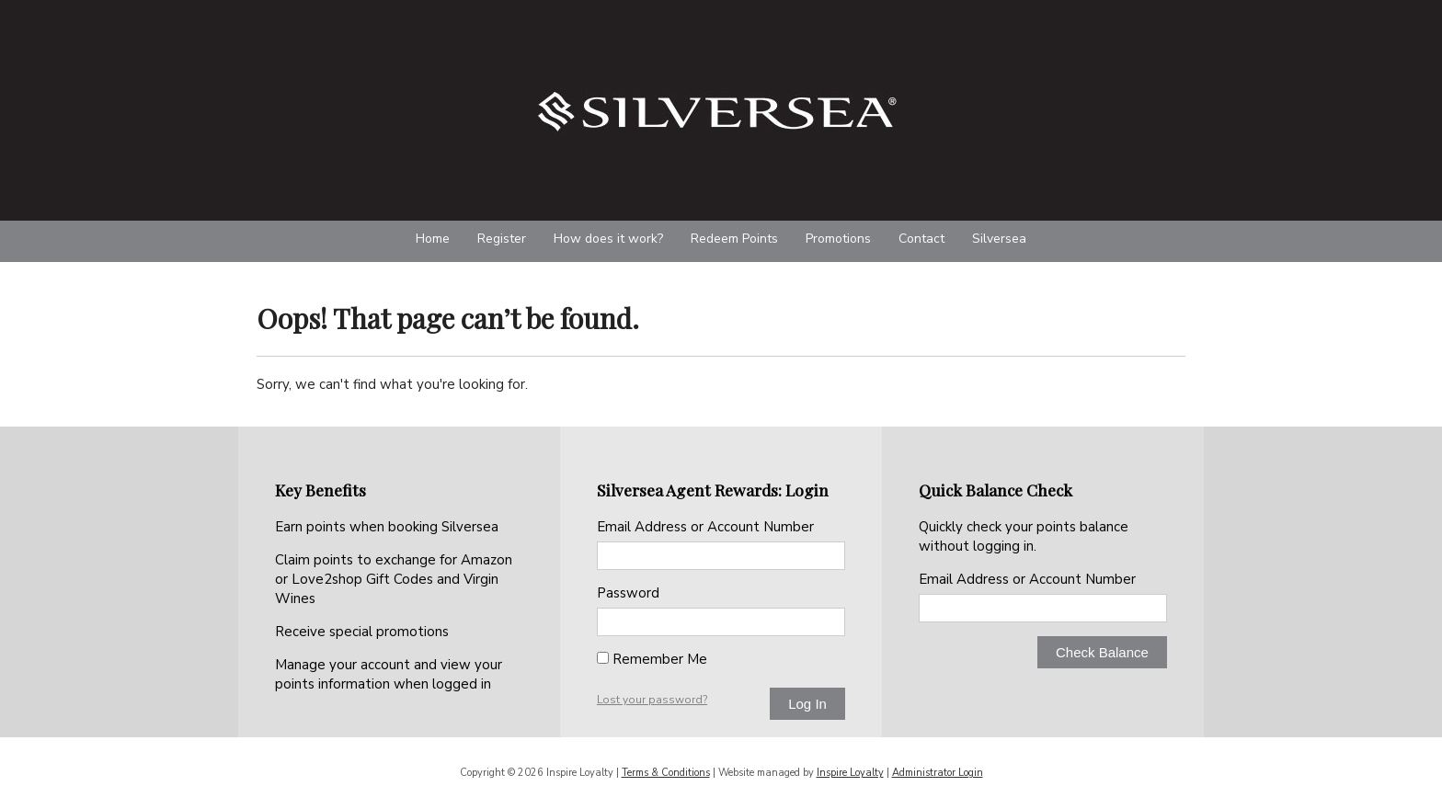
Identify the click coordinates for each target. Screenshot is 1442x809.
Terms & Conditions (666, 773)
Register (501, 238)
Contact (921, 238)
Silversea (999, 238)
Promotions (838, 238)
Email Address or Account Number (705, 527)
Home (433, 238)
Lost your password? (652, 699)
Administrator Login (937, 773)
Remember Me (652, 659)
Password (628, 593)
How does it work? (608, 238)
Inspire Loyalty (850, 773)
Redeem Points (734, 238)
